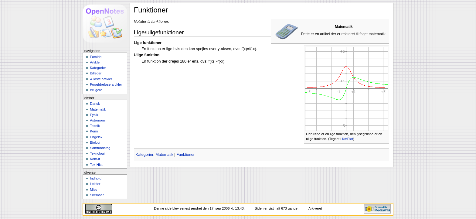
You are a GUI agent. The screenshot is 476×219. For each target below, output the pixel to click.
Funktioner (185, 154)
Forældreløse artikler (106, 84)
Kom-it (95, 159)
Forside (95, 57)
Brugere (96, 90)
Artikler (95, 62)
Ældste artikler (101, 79)
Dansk (95, 103)
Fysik (94, 115)
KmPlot (347, 139)
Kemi (94, 131)
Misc (93, 189)
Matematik (164, 154)
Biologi (95, 142)
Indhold (95, 178)
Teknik (95, 126)
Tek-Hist (96, 164)
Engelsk (96, 137)
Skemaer (97, 195)
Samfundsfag (100, 148)
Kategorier (145, 154)
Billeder (95, 73)
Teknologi (97, 153)
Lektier (95, 184)
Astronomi (98, 120)
